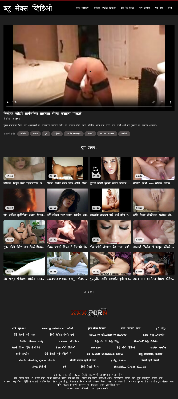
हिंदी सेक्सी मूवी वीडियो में (57, 353)
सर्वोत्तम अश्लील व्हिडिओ (104, 7)
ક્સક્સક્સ (95, 347)
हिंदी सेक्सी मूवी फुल (24, 334)
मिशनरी (90, 133)
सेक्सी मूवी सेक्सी (150, 360)
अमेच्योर (23, 133)
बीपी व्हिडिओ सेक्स (130, 328)
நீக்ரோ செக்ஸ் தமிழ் (32, 341)
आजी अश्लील (22, 353)
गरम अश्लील (144, 7)
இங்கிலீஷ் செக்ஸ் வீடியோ (130, 366)
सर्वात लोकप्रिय (82, 7)
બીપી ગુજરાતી (18, 328)
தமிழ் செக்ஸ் (118, 360)
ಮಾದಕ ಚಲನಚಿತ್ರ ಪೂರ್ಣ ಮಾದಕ (37, 360)
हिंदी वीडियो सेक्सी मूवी (62, 334)
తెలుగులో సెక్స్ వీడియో (146, 341)
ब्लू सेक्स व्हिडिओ (79, 388)
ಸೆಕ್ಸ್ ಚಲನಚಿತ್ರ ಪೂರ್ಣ (151, 353)
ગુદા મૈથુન (161, 328)
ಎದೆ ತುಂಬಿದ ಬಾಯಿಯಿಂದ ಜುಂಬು (105, 353)
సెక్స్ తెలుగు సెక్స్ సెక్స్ (107, 341)
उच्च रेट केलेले (127, 7)
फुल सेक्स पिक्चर (97, 328)
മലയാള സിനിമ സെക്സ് (57, 328)
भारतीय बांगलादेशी (74, 133)
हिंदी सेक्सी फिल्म (90, 366)
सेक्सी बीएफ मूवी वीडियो (83, 360)
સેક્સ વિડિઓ (39, 366)
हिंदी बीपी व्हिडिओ (125, 347)
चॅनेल (170, 7)
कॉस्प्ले (35, 133)
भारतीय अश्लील (158, 347)
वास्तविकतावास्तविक (107, 133)
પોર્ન (64, 366)
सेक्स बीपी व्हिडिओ (65, 347)
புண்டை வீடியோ (69, 341)
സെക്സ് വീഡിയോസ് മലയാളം (108, 334)
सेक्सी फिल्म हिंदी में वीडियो (26, 347)
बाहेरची (57, 133)
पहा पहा (159, 7)
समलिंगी (124, 133)
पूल (46, 133)
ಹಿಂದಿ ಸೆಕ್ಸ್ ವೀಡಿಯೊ (153, 334)
